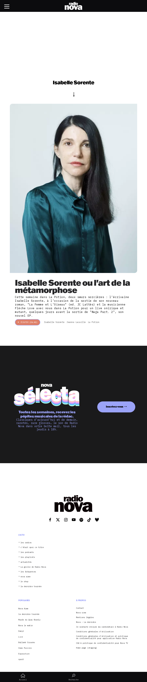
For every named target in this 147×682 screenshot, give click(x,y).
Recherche (73, 677)
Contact (80, 608)
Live (20, 637)
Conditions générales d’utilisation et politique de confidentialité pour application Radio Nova (102, 637)
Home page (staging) (86, 648)
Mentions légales (85, 617)
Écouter (27, 322)
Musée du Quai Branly (29, 620)
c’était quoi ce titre (32, 547)
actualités (26, 562)
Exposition (23, 654)
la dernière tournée (31, 586)
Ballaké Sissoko (26, 642)
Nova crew (81, 613)
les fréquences (28, 572)
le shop (24, 581)
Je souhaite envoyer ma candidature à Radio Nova (102, 627)
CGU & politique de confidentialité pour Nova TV (102, 643)
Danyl (21, 631)
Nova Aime (23, 608)
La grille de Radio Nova (33, 567)
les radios (26, 543)
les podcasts (27, 552)
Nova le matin (25, 625)
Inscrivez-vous (114, 406)
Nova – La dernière (86, 622)
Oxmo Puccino (25, 648)
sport (21, 659)
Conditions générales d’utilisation (95, 632)
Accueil (23, 677)
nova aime (26, 577)
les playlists (28, 557)
